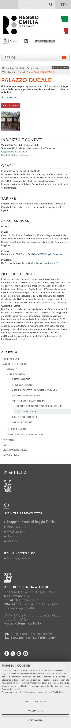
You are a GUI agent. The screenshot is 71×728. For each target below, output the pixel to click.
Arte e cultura (33, 68)
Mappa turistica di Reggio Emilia (31, 522)
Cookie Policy (58, 692)
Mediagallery (16, 531)
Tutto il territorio (60, 68)
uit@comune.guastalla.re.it (14, 151)
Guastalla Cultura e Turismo (14, 155)
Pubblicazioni (16, 526)
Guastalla (9, 352)
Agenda (12, 536)
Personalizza (35, 720)
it (63, 4)
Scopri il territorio (17, 68)
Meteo (12, 541)
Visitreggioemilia (19, 558)
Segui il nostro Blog (19, 553)
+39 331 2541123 (47, 604)
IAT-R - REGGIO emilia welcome (26, 587)
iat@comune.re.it (26, 600)
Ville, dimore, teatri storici (13, 72)
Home (5, 68)
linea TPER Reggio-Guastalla (48, 254)
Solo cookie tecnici (35, 701)
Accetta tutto (35, 711)
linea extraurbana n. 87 (47, 263)
